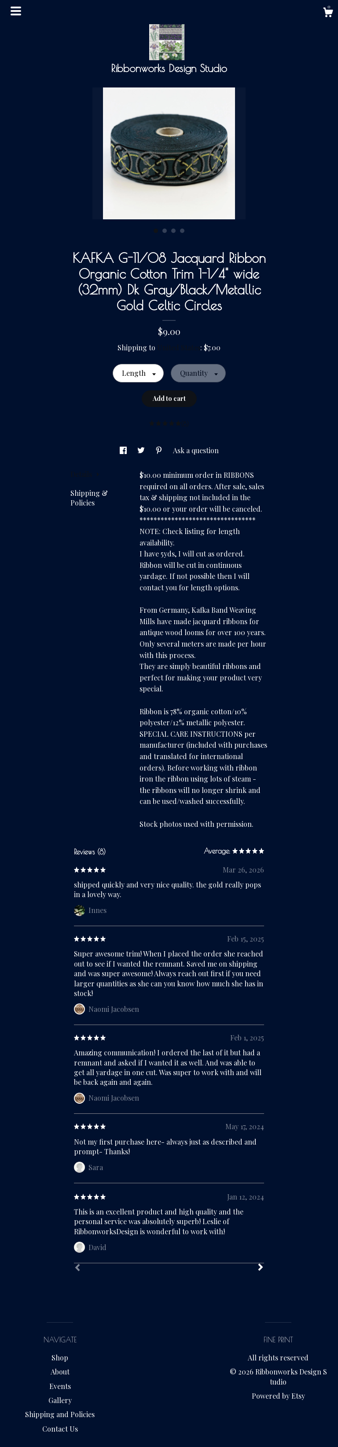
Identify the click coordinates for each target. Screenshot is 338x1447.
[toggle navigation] (16, 11)
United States (178, 347)
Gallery (60, 1400)
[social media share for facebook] (124, 450)
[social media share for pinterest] (159, 450)
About (60, 1371)
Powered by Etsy (278, 1395)
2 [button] (164, 231)
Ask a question (196, 450)
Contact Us (60, 1428)
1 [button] (156, 231)
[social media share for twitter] (142, 450)
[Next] (260, 1268)
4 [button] (182, 231)
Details (84, 474)
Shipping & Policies (89, 497)
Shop (59, 1357)
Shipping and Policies (60, 1414)
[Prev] (77, 1268)
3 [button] (173, 231)
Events (60, 1386)
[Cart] (328, 13)
